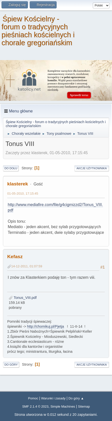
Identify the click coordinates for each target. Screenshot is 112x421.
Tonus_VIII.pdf (23, 298)
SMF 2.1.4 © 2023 (35, 406)
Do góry (11, 364)
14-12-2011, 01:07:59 (26, 266)
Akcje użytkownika (92, 168)
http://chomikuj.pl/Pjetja (45, 326)
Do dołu (10, 168)
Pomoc (33, 398)
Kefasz (15, 256)
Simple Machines (62, 406)
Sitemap (84, 406)
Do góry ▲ (76, 398)
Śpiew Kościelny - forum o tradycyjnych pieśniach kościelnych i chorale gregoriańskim (38, 31)
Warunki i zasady (53, 398)
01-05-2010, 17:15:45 (22, 193)
